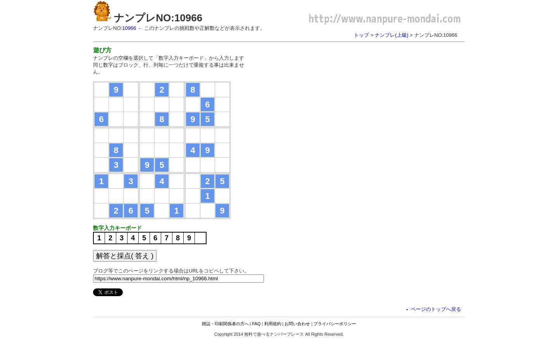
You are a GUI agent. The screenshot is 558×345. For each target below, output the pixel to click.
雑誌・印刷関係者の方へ (225, 323)
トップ (361, 35)
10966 (129, 28)
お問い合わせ (297, 323)
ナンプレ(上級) (391, 35)
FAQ (256, 323)
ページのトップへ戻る (436, 309)
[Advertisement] (321, 101)
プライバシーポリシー (334, 323)
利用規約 (272, 323)
